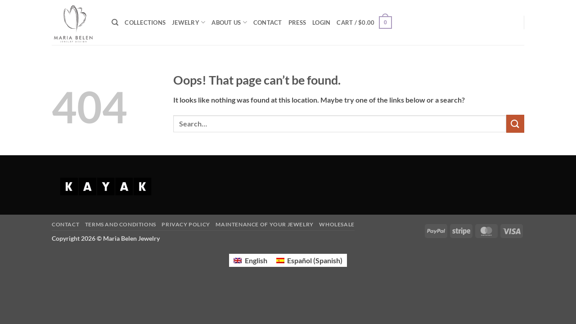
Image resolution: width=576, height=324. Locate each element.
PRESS (297, 22)
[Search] (115, 22)
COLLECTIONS (145, 22)
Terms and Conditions (120, 224)
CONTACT (267, 22)
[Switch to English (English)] (250, 260)
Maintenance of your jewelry (265, 224)
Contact (65, 224)
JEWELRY (188, 22)
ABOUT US (229, 22)
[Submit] (515, 123)
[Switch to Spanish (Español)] (309, 260)
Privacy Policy (186, 224)
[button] (321, 22)
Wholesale (337, 224)
